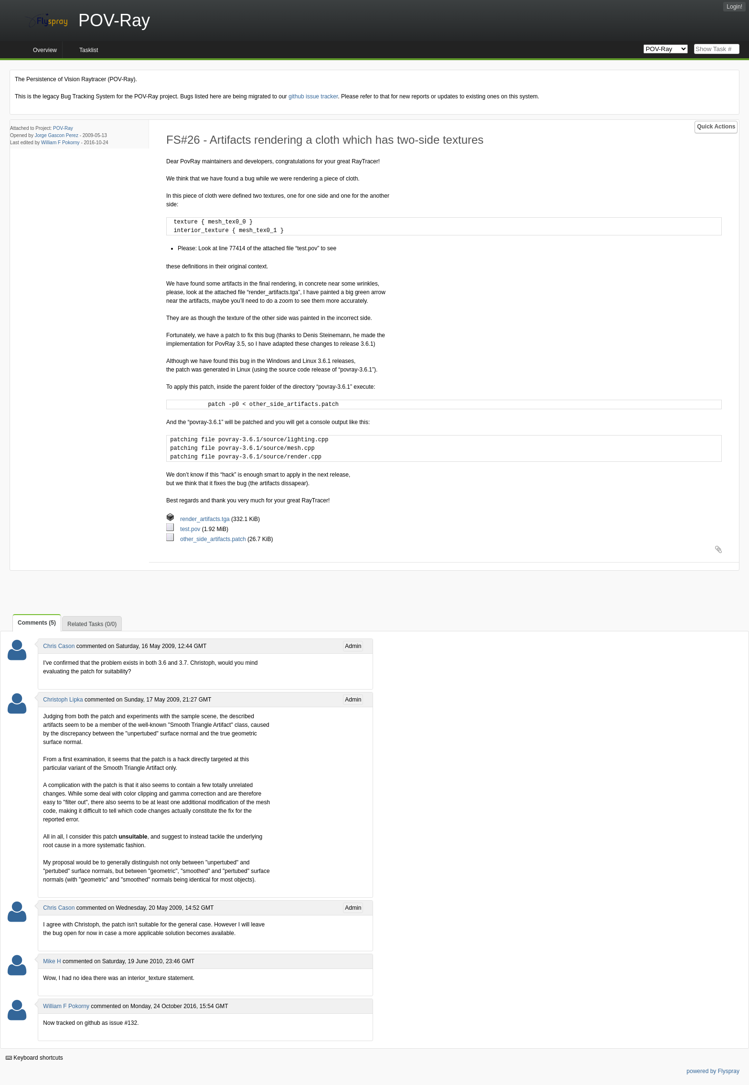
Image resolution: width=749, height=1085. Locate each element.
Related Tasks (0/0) (92, 624)
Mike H (52, 961)
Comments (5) (37, 622)
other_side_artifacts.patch (206, 539)
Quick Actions (716, 126)
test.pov (184, 529)
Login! (734, 6)
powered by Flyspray (712, 1071)
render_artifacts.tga (198, 519)
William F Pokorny (60, 142)
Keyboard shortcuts (34, 1057)
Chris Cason (59, 646)
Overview (45, 50)
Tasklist (88, 50)
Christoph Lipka (63, 699)
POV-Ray (63, 128)
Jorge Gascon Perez (56, 135)
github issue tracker (313, 96)
